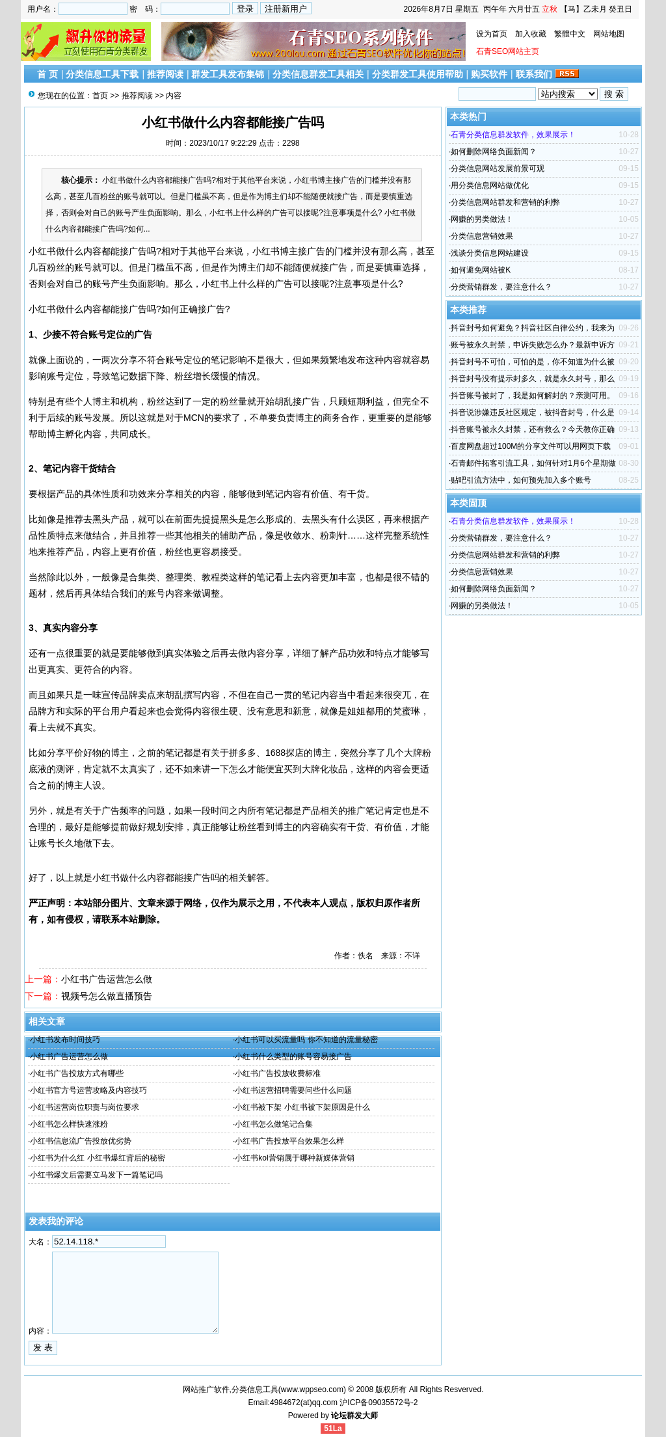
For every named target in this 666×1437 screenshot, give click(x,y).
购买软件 (489, 74)
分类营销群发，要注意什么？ (501, 286)
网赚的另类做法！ (482, 219)
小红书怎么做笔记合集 (274, 1124)
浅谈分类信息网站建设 (490, 253)
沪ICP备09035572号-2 (379, 1402)
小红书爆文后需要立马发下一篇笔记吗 (96, 1174)
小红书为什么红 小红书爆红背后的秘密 (97, 1157)
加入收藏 (530, 33)
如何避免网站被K (481, 270)
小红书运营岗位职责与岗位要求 (84, 1107)
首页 (100, 95)
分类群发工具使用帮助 (417, 74)
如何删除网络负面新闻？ (494, 151)
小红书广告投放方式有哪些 (77, 1073)
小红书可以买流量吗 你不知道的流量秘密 (306, 1039)
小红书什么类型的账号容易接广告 (293, 1056)
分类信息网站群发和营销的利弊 (505, 202)
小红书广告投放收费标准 (278, 1073)
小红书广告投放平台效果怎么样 (289, 1141)
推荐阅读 (165, 74)
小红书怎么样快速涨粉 (69, 1124)
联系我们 (534, 74)
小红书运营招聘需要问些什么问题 (293, 1090)
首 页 (47, 74)
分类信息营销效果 (482, 236)
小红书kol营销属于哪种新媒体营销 (294, 1157)
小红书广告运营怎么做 (106, 979)
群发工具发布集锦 (227, 74)
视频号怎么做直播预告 (106, 996)
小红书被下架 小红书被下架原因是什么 (302, 1107)
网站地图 (608, 33)
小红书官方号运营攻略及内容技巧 (88, 1090)
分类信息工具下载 (102, 74)
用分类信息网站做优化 (490, 185)
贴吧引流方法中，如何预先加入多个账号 (521, 480)
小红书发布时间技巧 (65, 1039)
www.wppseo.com (312, 1389)
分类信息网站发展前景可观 (497, 168)
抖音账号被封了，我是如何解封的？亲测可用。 (533, 395)
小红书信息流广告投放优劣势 (80, 1141)
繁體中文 (569, 33)
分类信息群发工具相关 (318, 74)
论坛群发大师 (354, 1415)
